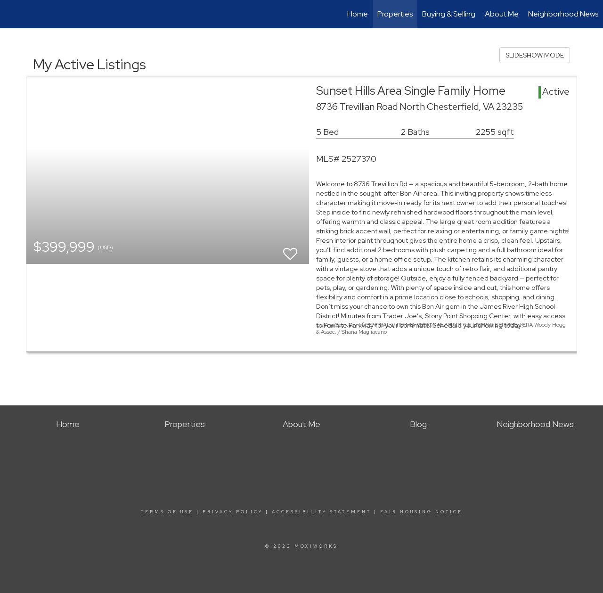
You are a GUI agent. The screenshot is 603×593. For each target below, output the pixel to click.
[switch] (290, 250)
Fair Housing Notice (421, 512)
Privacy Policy (233, 512)
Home (357, 14)
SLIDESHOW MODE (534, 55)
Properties (395, 14)
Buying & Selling (448, 14)
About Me (502, 14)
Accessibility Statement (321, 512)
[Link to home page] (12, 14)
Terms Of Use (167, 512)
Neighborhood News (563, 14)
